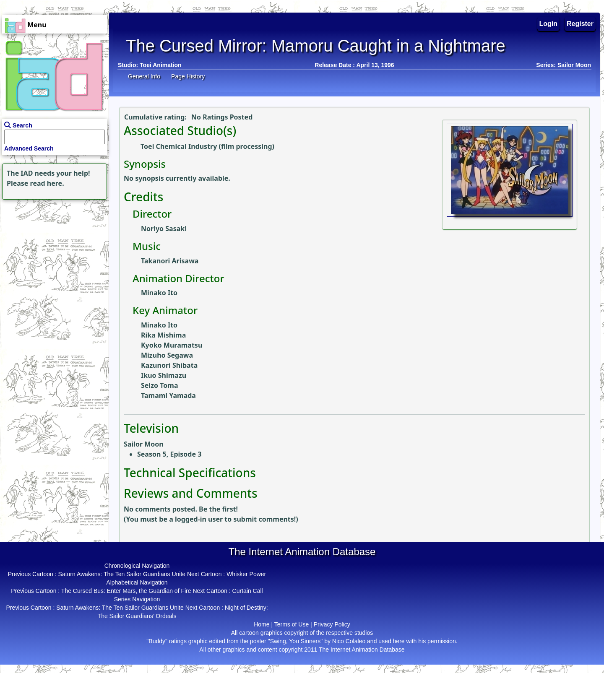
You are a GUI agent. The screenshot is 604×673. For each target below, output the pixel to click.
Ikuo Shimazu (163, 375)
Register (580, 23)
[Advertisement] (52, 254)
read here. (47, 183)
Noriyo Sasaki (164, 228)
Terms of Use (291, 624)
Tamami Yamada (168, 395)
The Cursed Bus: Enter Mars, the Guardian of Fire (126, 590)
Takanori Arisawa (169, 260)
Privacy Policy (332, 624)
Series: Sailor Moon (563, 65)
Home (261, 624)
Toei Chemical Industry (179, 146)
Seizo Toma (159, 385)
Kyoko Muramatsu (171, 345)
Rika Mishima (163, 335)
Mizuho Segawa (167, 355)
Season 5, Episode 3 (169, 454)
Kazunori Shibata (169, 365)
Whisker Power (246, 574)
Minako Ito (159, 292)
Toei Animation (161, 65)
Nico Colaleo (348, 641)
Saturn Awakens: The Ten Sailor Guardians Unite (122, 574)
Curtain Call (247, 590)
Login (548, 23)
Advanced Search (29, 148)
